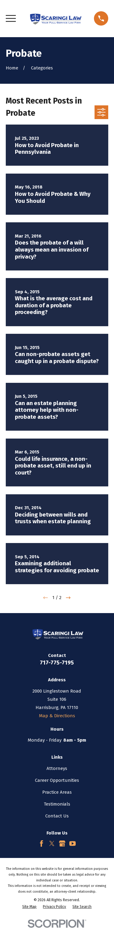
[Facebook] (41, 843)
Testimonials (57, 804)
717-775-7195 (57, 662)
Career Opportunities (57, 780)
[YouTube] (72, 843)
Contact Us (57, 816)
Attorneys (57, 768)
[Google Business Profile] (62, 843)
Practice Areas (57, 792)
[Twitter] (52, 843)
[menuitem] (29, 906)
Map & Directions (57, 715)
